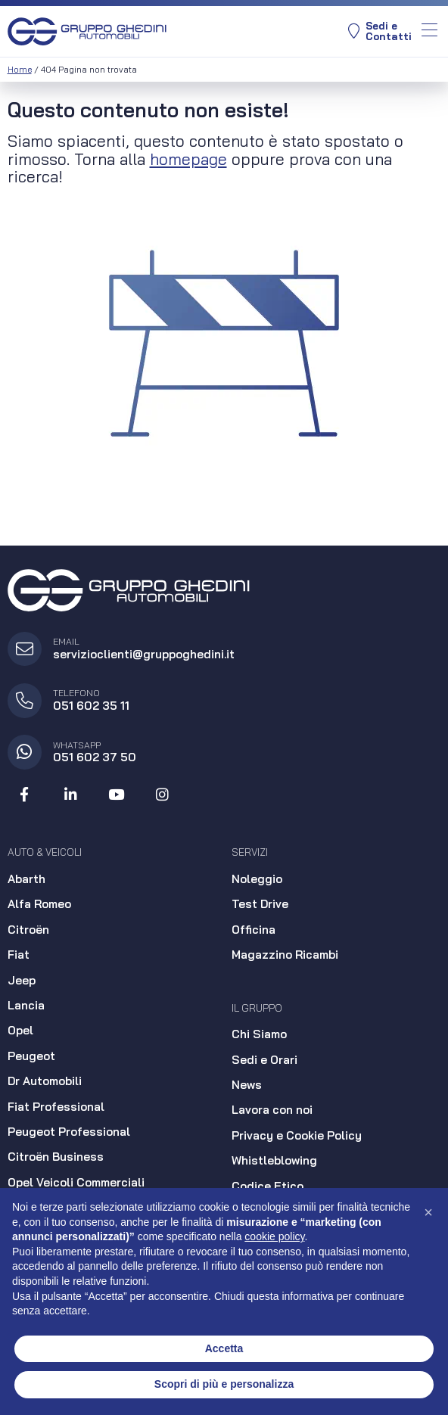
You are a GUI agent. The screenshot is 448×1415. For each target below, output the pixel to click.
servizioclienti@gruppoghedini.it (144, 654)
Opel (20, 1030)
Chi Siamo (259, 1034)
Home (20, 69)
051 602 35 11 (91, 705)
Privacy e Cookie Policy (297, 1135)
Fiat (19, 954)
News (247, 1085)
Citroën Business (56, 1156)
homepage (188, 159)
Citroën (28, 929)
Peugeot (31, 1056)
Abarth (26, 879)
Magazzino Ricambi (285, 954)
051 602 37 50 (94, 757)
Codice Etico (267, 1186)
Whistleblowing (274, 1160)
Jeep (22, 980)
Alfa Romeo (39, 904)
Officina (253, 929)
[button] (428, 1212)
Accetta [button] (224, 1348)
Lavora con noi (272, 1109)
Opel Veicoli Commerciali (76, 1182)
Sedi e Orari (264, 1060)
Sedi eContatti (380, 31)
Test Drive (260, 904)
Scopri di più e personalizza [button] (224, 1384)
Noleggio (257, 879)
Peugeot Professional (69, 1131)
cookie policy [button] (274, 1236)
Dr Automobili (45, 1081)
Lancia (26, 1005)
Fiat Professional (56, 1106)
